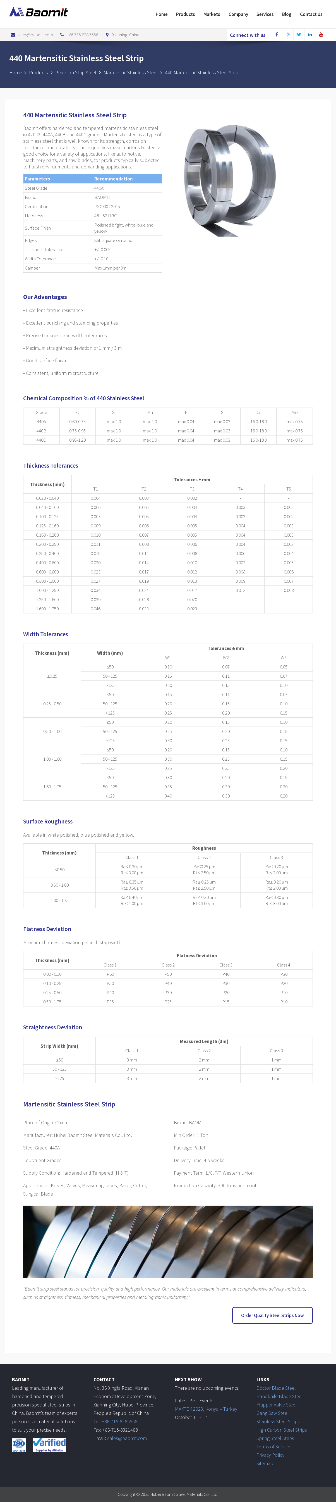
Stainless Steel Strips (278, 1421)
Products (185, 14)
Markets (211, 14)
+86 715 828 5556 (78, 34)
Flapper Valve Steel (276, 1404)
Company (238, 14)
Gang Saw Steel (272, 1412)
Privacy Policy (270, 1454)
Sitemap (264, 1463)
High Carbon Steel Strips (281, 1429)
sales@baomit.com (31, 34)
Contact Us (311, 14)
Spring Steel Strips (275, 1437)
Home (162, 14)
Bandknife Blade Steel (279, 1395)
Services (265, 14)
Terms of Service (273, 1446)
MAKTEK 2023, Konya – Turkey (206, 1408)
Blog (287, 14)
